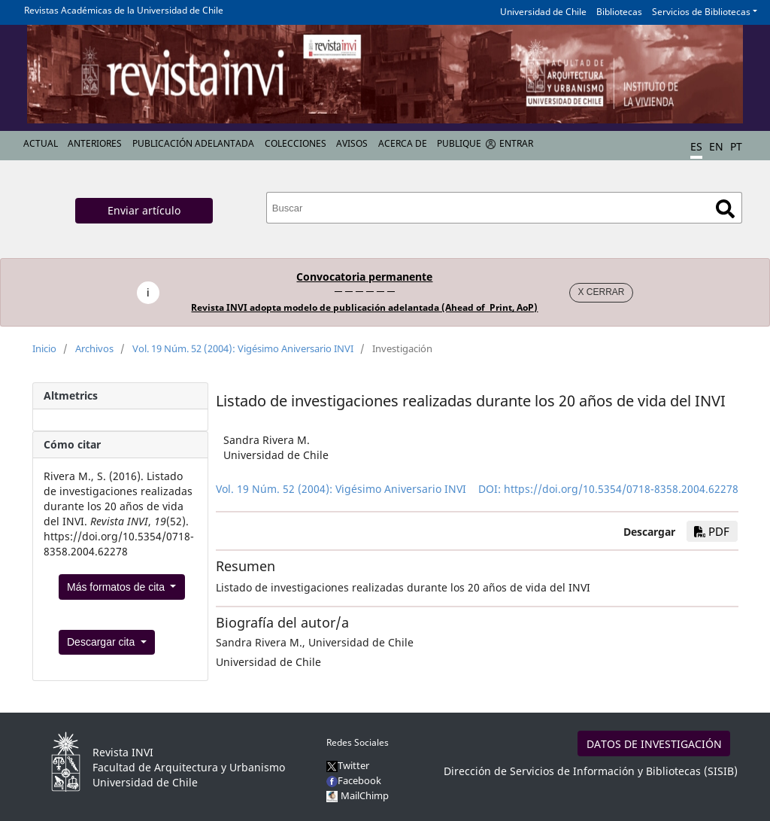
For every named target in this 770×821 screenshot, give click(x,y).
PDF (711, 531)
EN (716, 146)
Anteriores (95, 143)
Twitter (347, 765)
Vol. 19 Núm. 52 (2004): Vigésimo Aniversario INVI (242, 348)
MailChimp (365, 795)
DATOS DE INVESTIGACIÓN (654, 744)
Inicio (44, 348)
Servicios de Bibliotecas (701, 11)
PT (736, 146)
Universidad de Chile (543, 11)
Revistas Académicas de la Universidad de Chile (123, 10)
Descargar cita (102, 642)
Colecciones (295, 143)
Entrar (516, 143)
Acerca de (402, 143)
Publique (459, 143)
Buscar (725, 208)
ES (696, 146)
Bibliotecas (619, 11)
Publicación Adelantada (193, 143)
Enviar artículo (144, 210)
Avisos (352, 143)
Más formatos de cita (117, 587)
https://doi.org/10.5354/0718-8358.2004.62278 (621, 489)
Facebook (353, 780)
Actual (40, 143)
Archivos (94, 348)
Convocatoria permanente (364, 276)
